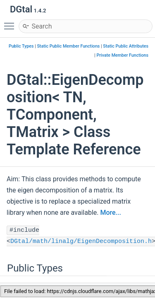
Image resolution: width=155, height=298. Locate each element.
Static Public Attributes (125, 46)
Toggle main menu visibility (11, 22)
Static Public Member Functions (68, 46)
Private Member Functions (122, 55)
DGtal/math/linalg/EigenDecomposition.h (81, 241)
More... (110, 212)
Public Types (21, 46)
